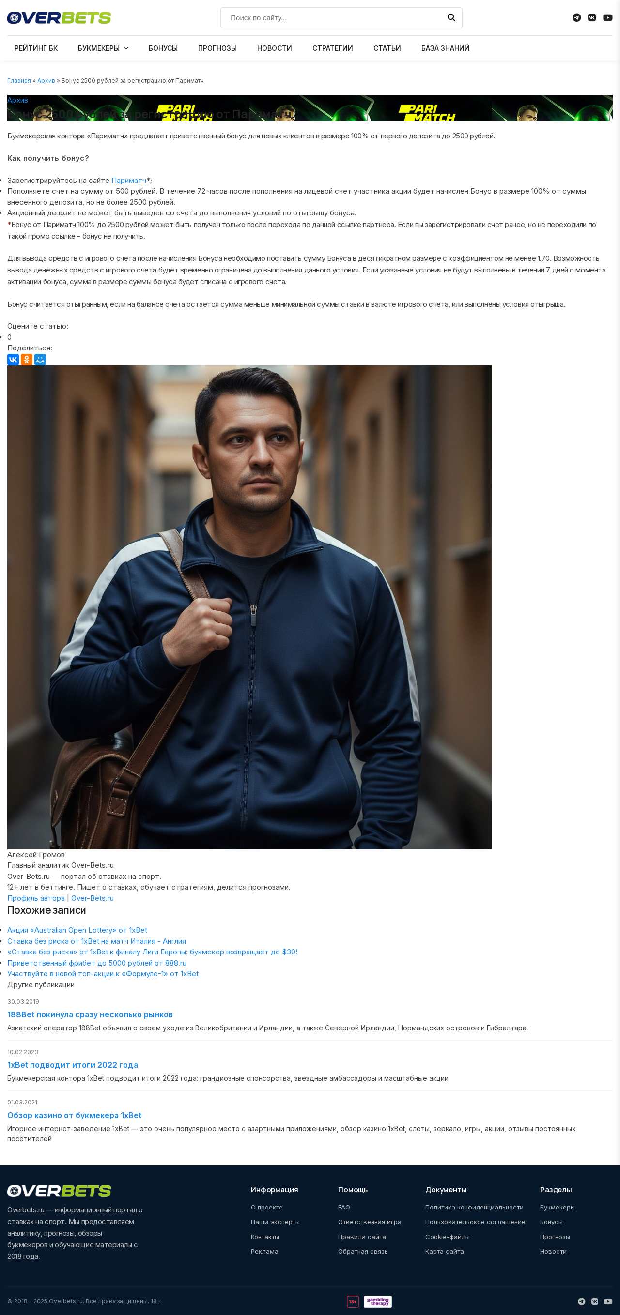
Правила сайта (362, 1236)
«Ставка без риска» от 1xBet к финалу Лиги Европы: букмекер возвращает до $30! (152, 951)
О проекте (267, 1207)
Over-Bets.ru (92, 898)
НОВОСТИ (274, 48)
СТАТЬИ (387, 48)
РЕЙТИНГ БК (36, 48)
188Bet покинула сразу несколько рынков (90, 1014)
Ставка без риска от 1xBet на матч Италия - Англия (96, 941)
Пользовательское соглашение (475, 1221)
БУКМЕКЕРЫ (99, 48)
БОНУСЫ (163, 48)
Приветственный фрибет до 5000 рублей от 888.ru (96, 962)
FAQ (344, 1207)
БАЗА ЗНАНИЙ (445, 48)
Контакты (265, 1236)
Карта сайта (444, 1251)
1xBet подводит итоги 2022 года (72, 1065)
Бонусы (551, 1221)
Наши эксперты (275, 1221)
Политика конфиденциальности (474, 1207)
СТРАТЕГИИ (332, 48)
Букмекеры (557, 1207)
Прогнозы (555, 1236)
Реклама (265, 1251)
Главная (19, 80)
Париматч (128, 180)
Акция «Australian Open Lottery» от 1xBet (77, 930)
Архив (46, 80)
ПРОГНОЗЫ (217, 48)
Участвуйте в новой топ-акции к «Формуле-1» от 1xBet (103, 973)
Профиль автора (36, 898)
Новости (553, 1251)
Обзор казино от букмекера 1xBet (74, 1115)
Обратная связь (363, 1251)
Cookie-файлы (447, 1236)
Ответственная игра (370, 1221)
